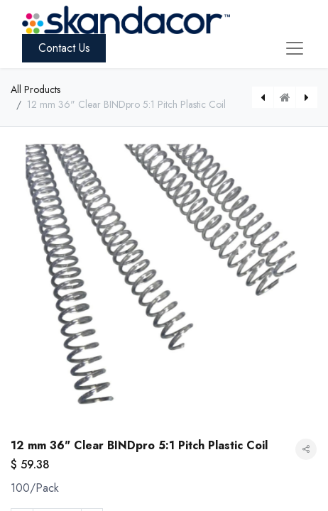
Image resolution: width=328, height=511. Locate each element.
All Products (35, 89)
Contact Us (64, 48)
